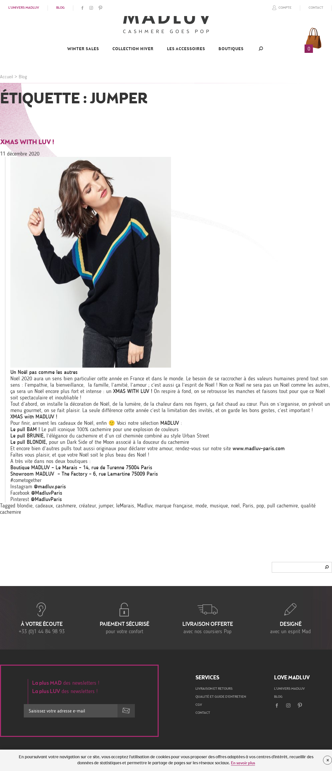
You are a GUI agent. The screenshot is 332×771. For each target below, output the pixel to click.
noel (235, 505)
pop (260, 505)
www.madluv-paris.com (259, 448)
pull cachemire (282, 505)
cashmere (66, 505)
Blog (60, 8)
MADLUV (169, 423)
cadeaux (44, 505)
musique (219, 505)
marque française (173, 505)
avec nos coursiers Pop (207, 618)
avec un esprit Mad (290, 618)
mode (201, 505)
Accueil (6, 77)
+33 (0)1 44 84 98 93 (41, 618)
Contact (316, 8)
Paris (248, 505)
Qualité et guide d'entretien (220, 697)
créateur (87, 505)
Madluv (144, 505)
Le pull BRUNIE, (27, 435)
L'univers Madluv (23, 8)
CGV (198, 705)
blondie (24, 505)
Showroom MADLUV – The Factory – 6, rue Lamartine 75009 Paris (84, 474)
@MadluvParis (46, 493)
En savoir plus (243, 763)
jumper (106, 505)
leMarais (125, 505)
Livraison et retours (214, 689)
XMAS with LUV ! (27, 142)
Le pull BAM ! (25, 429)
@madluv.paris (50, 486)
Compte (281, 8)
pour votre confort (124, 618)
